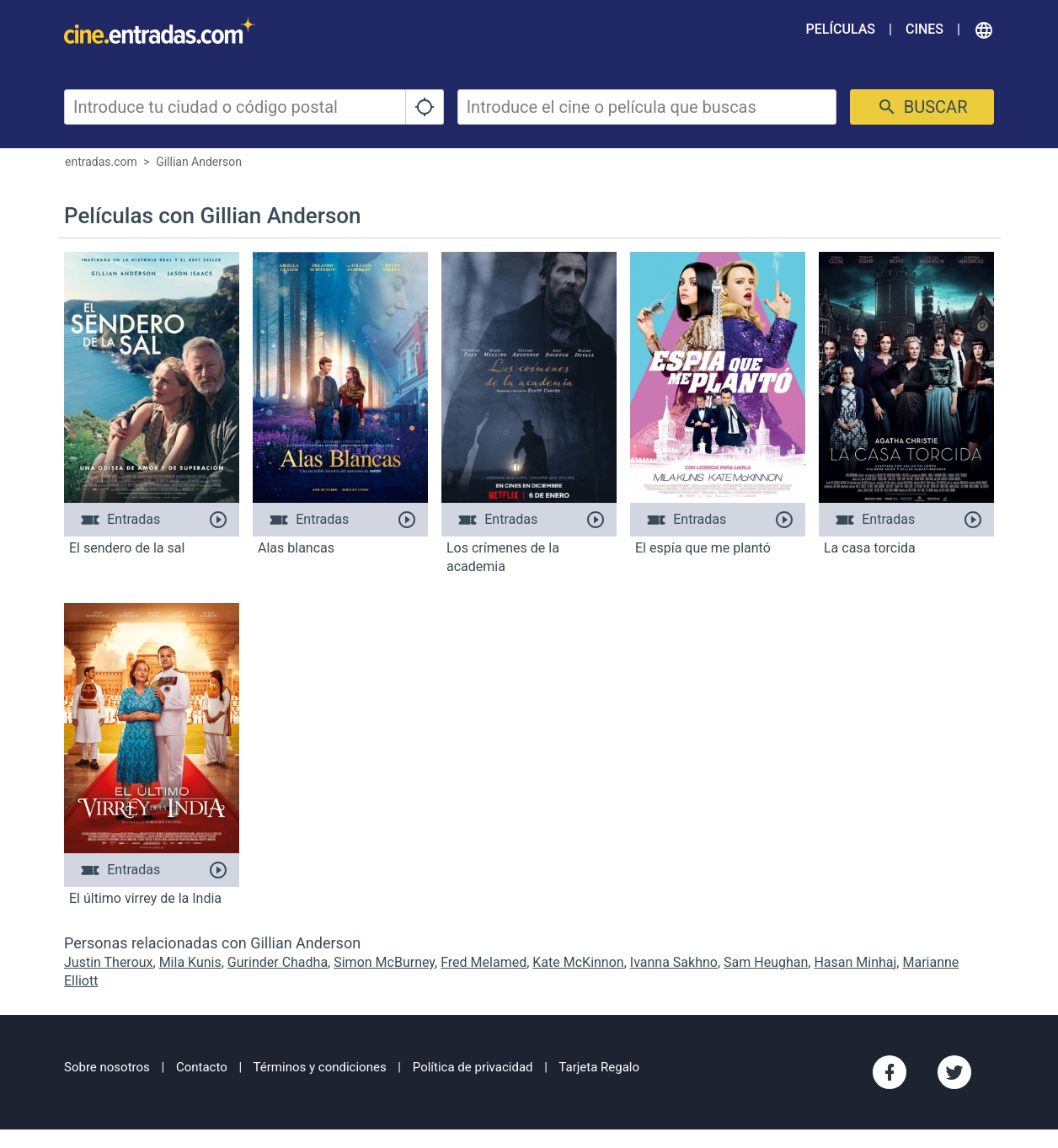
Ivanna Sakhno (674, 962)
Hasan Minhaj (855, 962)
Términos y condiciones (320, 1067)
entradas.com (101, 161)
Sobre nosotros (107, 1067)
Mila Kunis (190, 962)
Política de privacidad (473, 1067)
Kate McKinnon (577, 962)
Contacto (201, 1067)
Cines (924, 29)
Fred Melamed (483, 962)
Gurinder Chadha (277, 962)
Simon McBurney (384, 962)
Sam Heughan (766, 962)
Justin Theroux (108, 962)
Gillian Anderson (199, 161)
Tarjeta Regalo (598, 1067)
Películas (840, 29)
